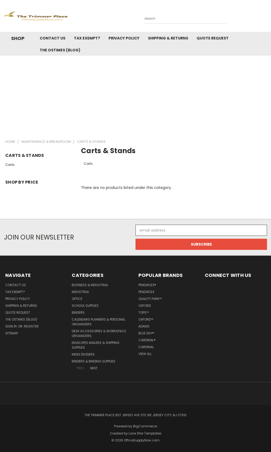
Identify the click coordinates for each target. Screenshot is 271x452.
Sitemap (11, 333)
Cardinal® (147, 340)
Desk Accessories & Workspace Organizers (99, 333)
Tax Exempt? (87, 38)
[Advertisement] (135, 95)
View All (145, 354)
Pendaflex (146, 292)
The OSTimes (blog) (60, 50)
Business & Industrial (90, 285)
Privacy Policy (124, 38)
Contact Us (52, 38)
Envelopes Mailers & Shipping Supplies (95, 345)
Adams (144, 326)
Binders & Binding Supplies (93, 361)
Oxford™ (145, 319)
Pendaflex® (147, 285)
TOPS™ (143, 312)
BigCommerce (145, 426)
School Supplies (85, 305)
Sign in (11, 326)
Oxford (144, 305)
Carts (10, 164)
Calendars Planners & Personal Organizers (98, 321)
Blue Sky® (146, 333)
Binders (78, 312)
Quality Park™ (150, 298)
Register (31, 326)
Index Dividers (83, 354)
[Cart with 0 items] (265, 17)
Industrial (80, 292)
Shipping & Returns (168, 38)
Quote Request (213, 38)
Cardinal (146, 347)
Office (77, 298)
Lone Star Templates (145, 433)
